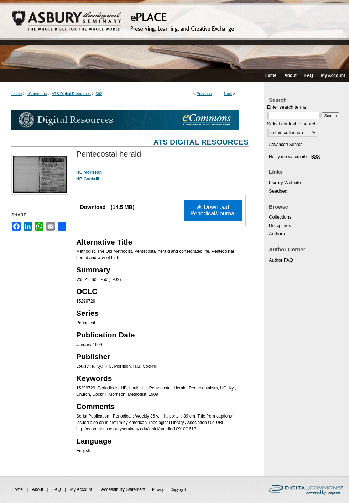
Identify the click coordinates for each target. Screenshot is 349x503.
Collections (280, 217)
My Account (81, 489)
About (38, 489)
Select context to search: (292, 123)
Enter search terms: (287, 107)
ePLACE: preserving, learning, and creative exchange (174, 34)
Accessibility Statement (124, 489)
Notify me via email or (294, 156)
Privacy (158, 490)
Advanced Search (286, 144)
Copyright (178, 490)
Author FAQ (281, 260)
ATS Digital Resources (71, 93)
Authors (277, 233)
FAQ (57, 489)
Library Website (285, 182)
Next (228, 93)
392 (99, 93)
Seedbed (278, 191)
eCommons (37, 93)
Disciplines (280, 225)
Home (16, 93)
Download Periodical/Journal (212, 210)
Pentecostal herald (108, 154)
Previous (204, 93)
